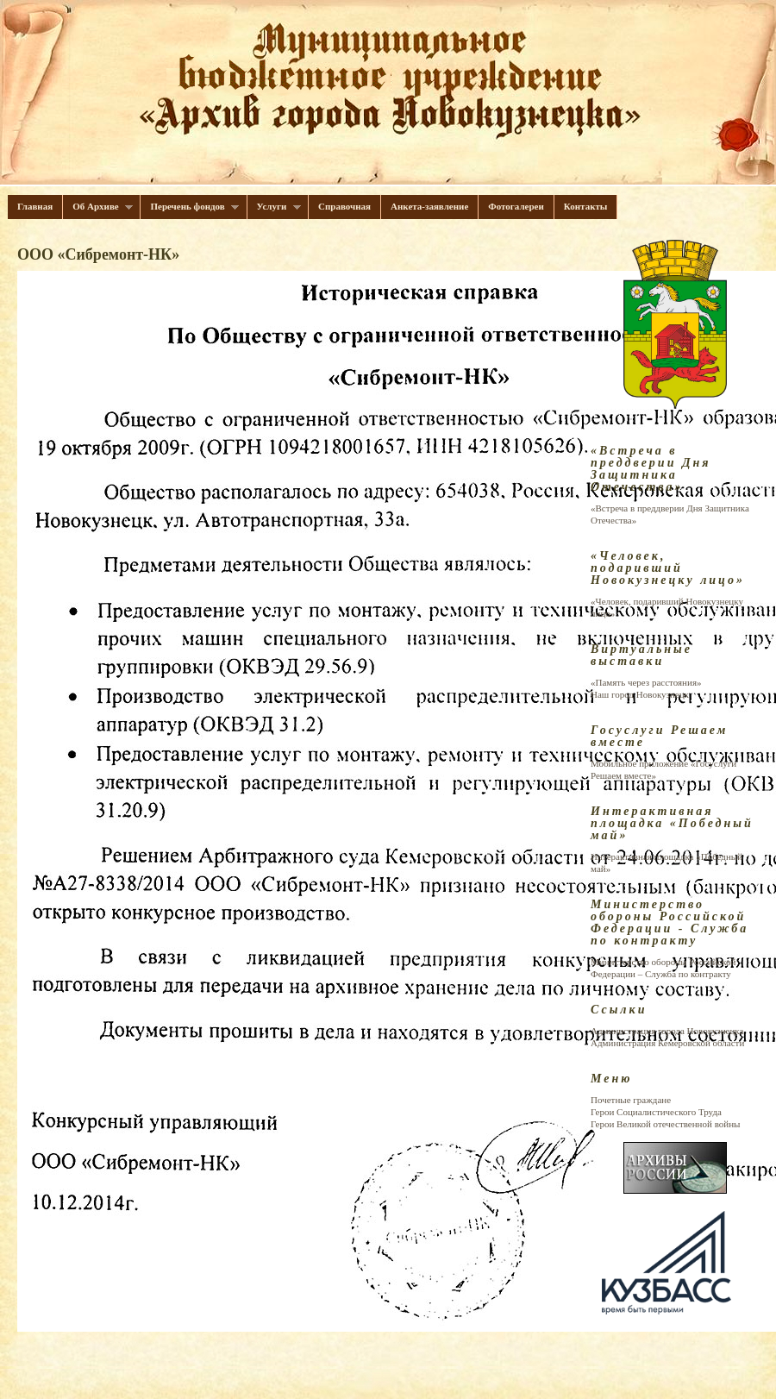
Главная (35, 206)
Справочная (344, 206)
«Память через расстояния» (646, 682)
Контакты (586, 206)
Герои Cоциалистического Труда (656, 1112)
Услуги (274, 206)
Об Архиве (98, 206)
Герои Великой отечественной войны (665, 1124)
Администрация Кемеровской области (667, 1043)
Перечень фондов (190, 206)
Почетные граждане (631, 1100)
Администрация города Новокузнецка (667, 1031)
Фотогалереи (516, 206)
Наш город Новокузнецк (640, 694)
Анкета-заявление (429, 206)
